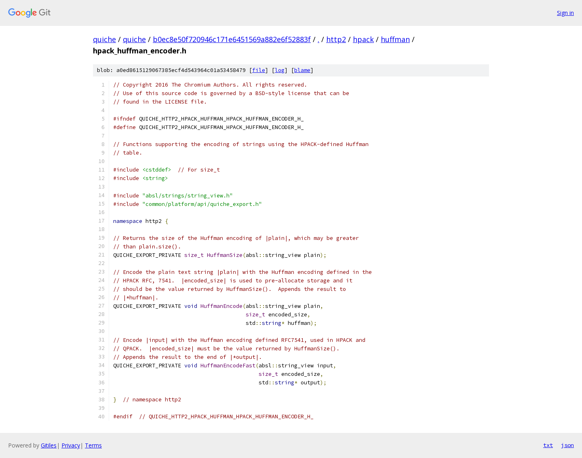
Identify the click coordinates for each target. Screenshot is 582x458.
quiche (104, 39)
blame (302, 70)
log (280, 70)
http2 (336, 39)
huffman (395, 39)
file (258, 70)
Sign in (565, 13)
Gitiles (49, 445)
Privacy (70, 445)
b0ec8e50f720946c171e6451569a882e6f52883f (232, 39)
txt (548, 445)
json (567, 445)
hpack (363, 39)
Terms (93, 445)
